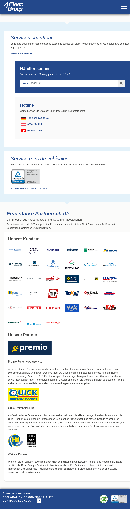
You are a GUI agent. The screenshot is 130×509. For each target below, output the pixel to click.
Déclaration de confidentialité (28, 497)
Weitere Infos (22, 53)
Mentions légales (17, 500)
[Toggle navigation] (124, 7)
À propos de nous (17, 493)
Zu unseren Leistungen (29, 188)
